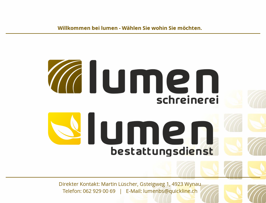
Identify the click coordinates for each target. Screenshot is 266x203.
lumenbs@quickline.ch (170, 190)
